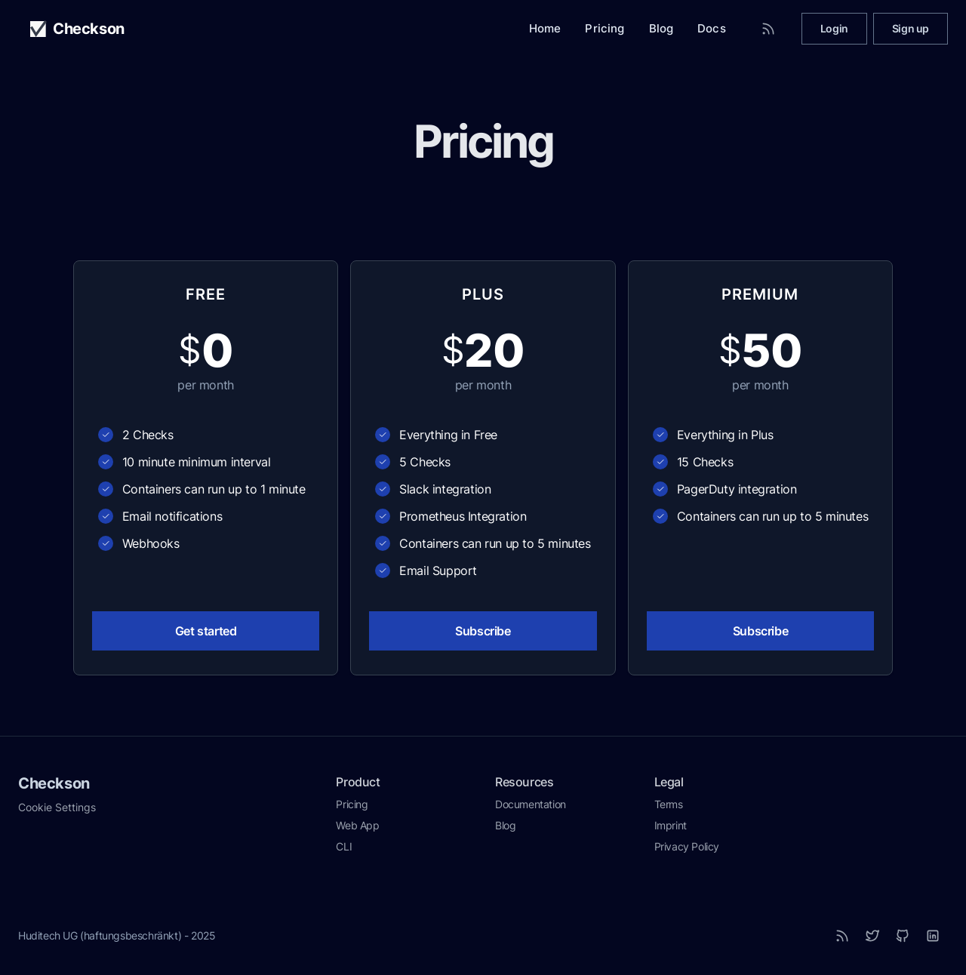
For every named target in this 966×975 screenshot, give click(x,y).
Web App (357, 825)
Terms (668, 804)
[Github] (903, 936)
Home (545, 28)
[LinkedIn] (933, 936)
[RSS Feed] (768, 29)
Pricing (604, 28)
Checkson (54, 783)
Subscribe (482, 630)
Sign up (910, 28)
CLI (344, 846)
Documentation (530, 804)
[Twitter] (872, 936)
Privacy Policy (686, 846)
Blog (661, 28)
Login (834, 28)
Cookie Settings (57, 807)
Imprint (670, 825)
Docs (711, 28)
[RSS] (842, 936)
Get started (206, 630)
